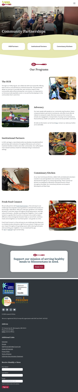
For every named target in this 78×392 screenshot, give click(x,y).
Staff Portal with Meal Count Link (11, 347)
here (56, 123)
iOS (5, 230)
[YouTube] (14, 309)
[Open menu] (74, 3)
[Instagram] (10, 309)
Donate (4, 344)
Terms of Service (6, 354)
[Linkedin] (7, 309)
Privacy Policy (6, 351)
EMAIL (3, 332)
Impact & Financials (7, 349)
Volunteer (5, 342)
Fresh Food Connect (22, 206)
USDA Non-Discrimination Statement (12, 356)
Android (10, 230)
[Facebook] (3, 309)
